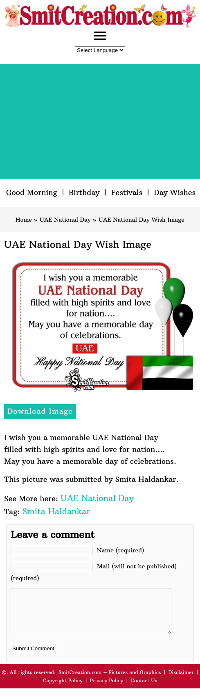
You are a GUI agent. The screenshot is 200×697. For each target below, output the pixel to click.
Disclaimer (181, 681)
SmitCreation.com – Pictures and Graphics (109, 681)
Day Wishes (175, 192)
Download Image (40, 411)
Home (24, 219)
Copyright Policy (63, 689)
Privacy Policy (107, 689)
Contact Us (143, 689)
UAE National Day (65, 219)
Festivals (126, 192)
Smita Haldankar (56, 511)
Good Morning (31, 192)
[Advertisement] (100, 121)
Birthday (84, 192)
